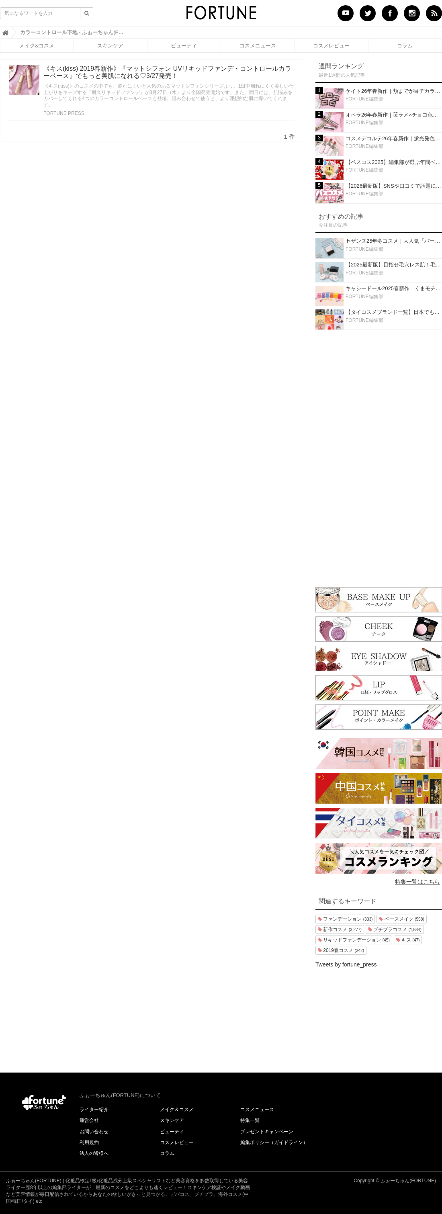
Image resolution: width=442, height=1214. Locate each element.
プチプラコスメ (395, 929)
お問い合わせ (94, 1131)
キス (408, 940)
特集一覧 (250, 1120)
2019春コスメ (341, 950)
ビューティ (184, 45)
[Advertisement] (379, 456)
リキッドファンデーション (354, 940)
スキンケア (110, 45)
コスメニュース (257, 45)
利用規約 (89, 1142)
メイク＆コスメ (177, 1109)
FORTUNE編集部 (364, 99)
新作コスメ (340, 929)
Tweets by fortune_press (346, 964)
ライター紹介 (94, 1109)
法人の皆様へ (94, 1153)
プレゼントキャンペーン (266, 1131)
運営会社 (89, 1120)
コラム (405, 45)
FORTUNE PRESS (63, 113)
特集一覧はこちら (417, 881)
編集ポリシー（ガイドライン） (274, 1142)
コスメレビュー (331, 45)
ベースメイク (401, 919)
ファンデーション (345, 919)
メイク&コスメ (36, 45)
